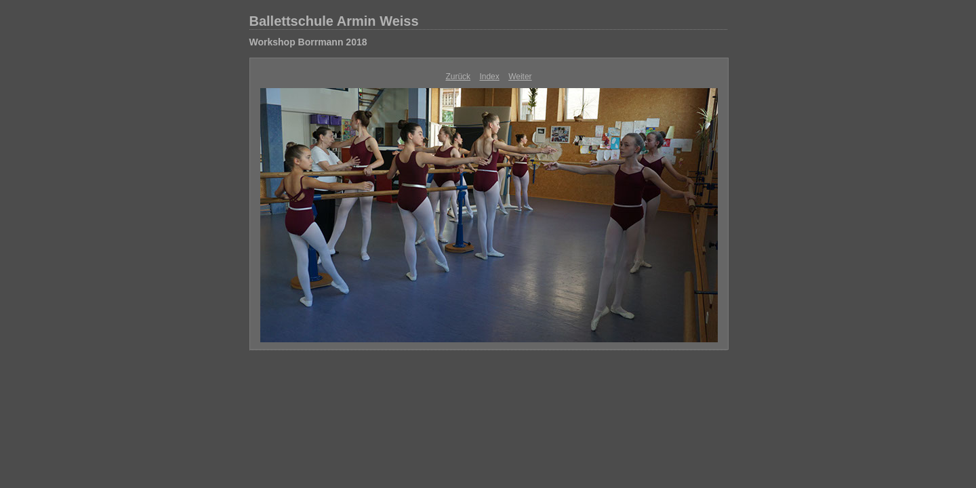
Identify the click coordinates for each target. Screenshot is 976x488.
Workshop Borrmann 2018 (308, 42)
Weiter (519, 76)
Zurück (457, 76)
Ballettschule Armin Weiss (334, 21)
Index (489, 76)
